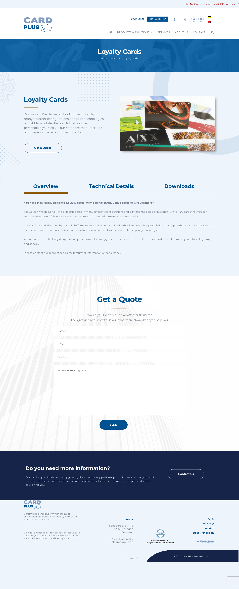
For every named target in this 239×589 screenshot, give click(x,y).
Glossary (208, 530)
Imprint (209, 535)
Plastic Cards (116, 58)
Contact (199, 32)
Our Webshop (157, 19)
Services (164, 32)
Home (103, 58)
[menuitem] (210, 17)
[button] (212, 32)
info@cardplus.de (122, 549)
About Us (181, 32)
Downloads (138, 19)
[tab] (46, 188)
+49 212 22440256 (121, 546)
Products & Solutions (135, 32)
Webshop (205, 548)
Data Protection (203, 540)
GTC (211, 526)
